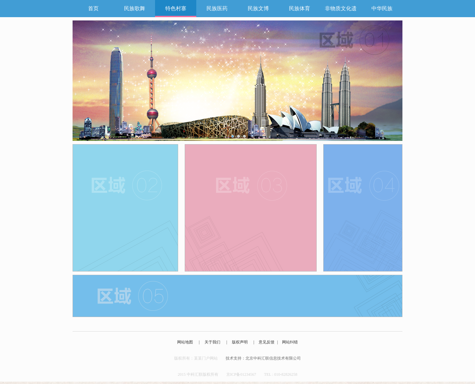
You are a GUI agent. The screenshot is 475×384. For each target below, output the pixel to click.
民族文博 (258, 8)
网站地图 (185, 342)
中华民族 (382, 8)
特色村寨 (175, 8)
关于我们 (212, 342)
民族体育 (299, 8)
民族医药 (217, 8)
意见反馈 (266, 342)
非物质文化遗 (341, 8)
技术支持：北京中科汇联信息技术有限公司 (263, 358)
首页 (93, 8)
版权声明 (240, 342)
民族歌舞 (134, 8)
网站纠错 (290, 342)
